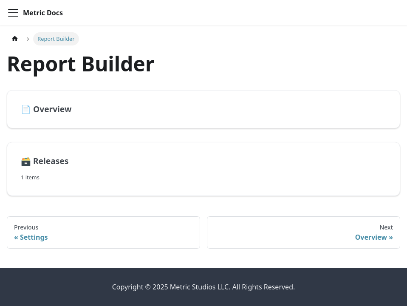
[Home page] (15, 38)
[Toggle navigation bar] (13, 12)
